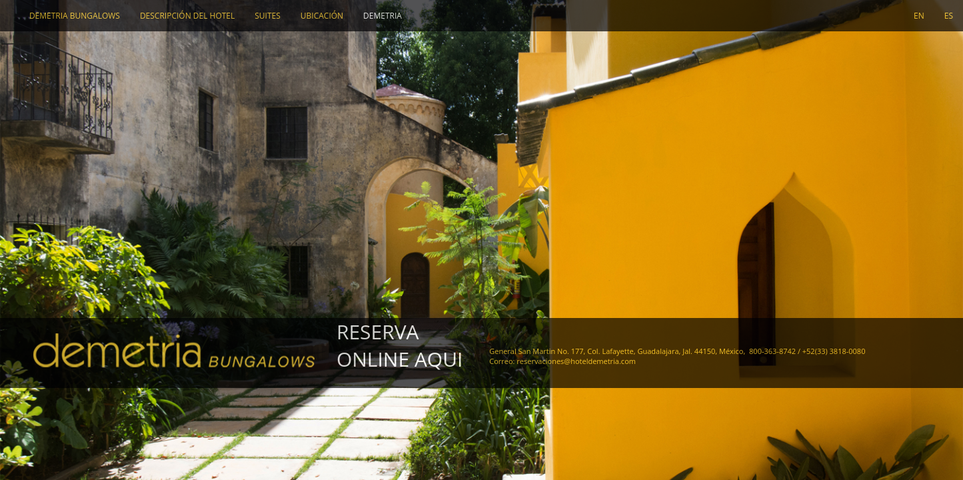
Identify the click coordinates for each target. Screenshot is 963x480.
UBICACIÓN (322, 15)
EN (919, 15)
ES (948, 15)
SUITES (268, 15)
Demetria (382, 15)
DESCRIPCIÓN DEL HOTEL (187, 15)
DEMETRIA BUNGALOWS (74, 15)
